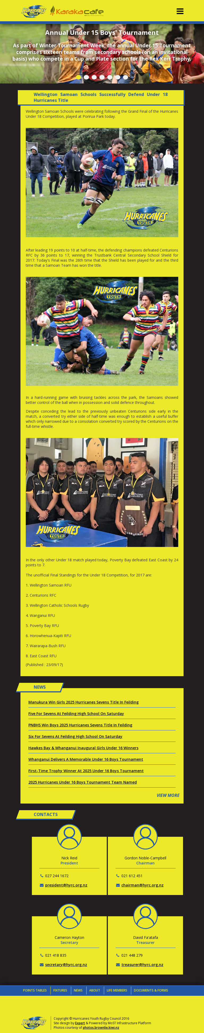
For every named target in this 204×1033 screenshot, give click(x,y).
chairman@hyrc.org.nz (142, 885)
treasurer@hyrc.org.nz (142, 964)
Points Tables (35, 990)
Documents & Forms (151, 990)
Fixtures (60, 990)
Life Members (117, 990)
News (78, 990)
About (94, 990)
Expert (80, 1023)
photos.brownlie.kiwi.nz (101, 1027)
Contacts (31, 1001)
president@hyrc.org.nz (66, 885)
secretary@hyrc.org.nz (66, 964)
